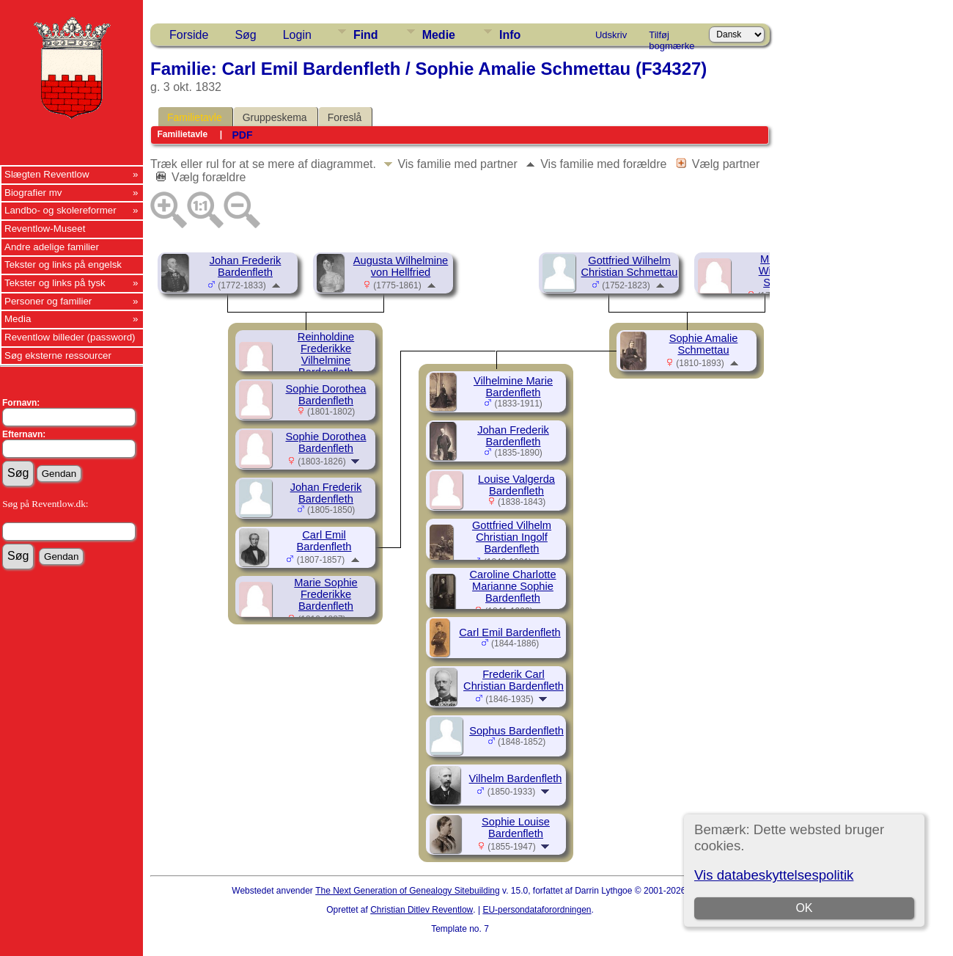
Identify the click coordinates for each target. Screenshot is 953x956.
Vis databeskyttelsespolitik (773, 875)
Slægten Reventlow (46, 174)
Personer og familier (48, 301)
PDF (242, 135)
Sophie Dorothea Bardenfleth (326, 394)
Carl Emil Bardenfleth (324, 540)
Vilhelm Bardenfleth (515, 778)
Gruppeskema (275, 117)
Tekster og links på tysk (55, 282)
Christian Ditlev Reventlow (421, 910)
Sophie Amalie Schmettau (703, 344)
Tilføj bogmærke (671, 37)
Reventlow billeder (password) (70, 337)
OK (803, 908)
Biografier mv (33, 192)
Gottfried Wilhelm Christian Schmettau (629, 266)
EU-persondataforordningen (536, 910)
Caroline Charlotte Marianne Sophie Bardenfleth (512, 586)
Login (297, 35)
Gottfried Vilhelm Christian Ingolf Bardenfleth (511, 537)
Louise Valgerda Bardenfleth (516, 485)
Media (17, 318)
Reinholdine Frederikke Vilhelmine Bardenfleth (326, 354)
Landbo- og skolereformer (60, 210)
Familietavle (194, 117)
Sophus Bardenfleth (516, 731)
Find (365, 35)
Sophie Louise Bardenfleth (516, 827)
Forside (188, 35)
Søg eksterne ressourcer (57, 355)
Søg (245, 35)
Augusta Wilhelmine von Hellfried (401, 266)
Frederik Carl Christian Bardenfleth (513, 680)
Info (509, 35)
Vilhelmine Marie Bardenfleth (513, 386)
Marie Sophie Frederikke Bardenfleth (325, 594)
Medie (438, 35)
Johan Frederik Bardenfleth (246, 266)
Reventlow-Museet (44, 228)
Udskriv (611, 34)
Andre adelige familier (51, 246)
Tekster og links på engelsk (63, 264)
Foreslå (345, 117)
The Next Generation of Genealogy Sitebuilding (407, 891)
